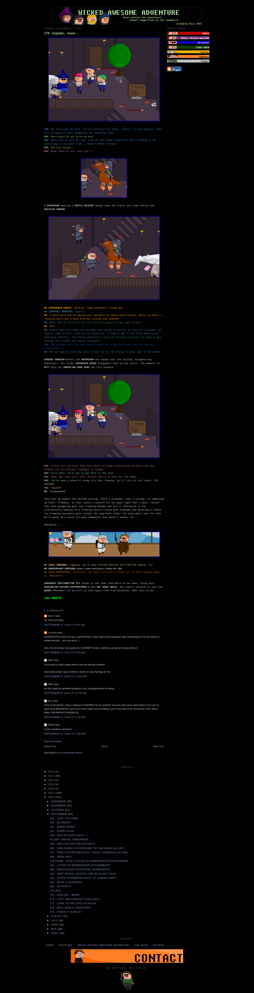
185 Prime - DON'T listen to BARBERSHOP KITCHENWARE (89, 861)
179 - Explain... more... (61, 33)
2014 (51, 780)
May (54, 929)
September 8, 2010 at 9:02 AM (64, 624)
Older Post (158, 746)
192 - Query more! (63, 826)
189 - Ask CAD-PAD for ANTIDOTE (72, 843)
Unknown (52, 632)
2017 (51, 776)
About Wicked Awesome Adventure (103, 945)
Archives (65, 945)
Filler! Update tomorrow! (69, 839)
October (58, 809)
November (59, 805)
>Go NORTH (52, 598)
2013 (51, 784)
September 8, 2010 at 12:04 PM (65, 693)
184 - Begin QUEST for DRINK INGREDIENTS (80, 869)
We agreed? (74, 590)
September (59, 814)
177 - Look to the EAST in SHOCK (73, 903)
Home (104, 746)
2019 (51, 771)
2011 (51, 792)
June (55, 924)
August (57, 916)
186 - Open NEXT (61, 856)
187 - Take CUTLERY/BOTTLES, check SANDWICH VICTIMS (89, 852)
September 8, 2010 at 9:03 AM (64, 652)
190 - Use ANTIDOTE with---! (69, 835)
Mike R (51, 616)
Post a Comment (52, 741)
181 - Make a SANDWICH (66, 882)
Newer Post (50, 746)
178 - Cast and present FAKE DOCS (74, 899)
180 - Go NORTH (60, 886)
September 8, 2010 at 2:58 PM (64, 733)
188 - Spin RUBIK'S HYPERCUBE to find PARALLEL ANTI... (88, 848)
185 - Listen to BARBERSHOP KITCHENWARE (80, 865)
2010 (51, 797)
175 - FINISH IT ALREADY (66, 912)
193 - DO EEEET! (60, 822)
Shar (50, 701)
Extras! (158, 945)
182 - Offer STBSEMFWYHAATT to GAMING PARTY (83, 878)
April (55, 933)
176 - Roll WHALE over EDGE (70, 907)
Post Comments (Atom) (70, 752)
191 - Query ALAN (62, 831)
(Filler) (55, 890)
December (59, 801)
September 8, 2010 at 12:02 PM (65, 676)
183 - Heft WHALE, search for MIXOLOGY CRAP (83, 873)
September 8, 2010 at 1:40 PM (64, 717)
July (54, 920)
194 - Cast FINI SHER (64, 818)
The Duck (141, 945)
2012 (51, 788)
